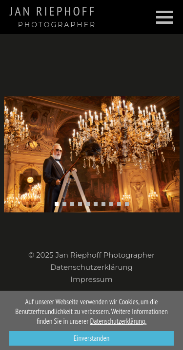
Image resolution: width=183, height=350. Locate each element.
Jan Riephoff (53, 16)
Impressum (91, 279)
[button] (57, 204)
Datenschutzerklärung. (118, 321)
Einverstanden (91, 338)
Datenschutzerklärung (91, 267)
